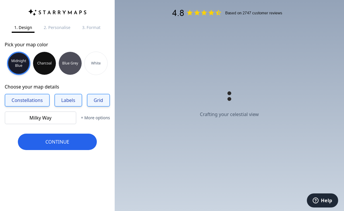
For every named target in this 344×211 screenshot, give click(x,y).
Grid (98, 100)
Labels (68, 100)
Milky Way (40, 118)
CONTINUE (57, 142)
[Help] (322, 200)
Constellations (27, 100)
